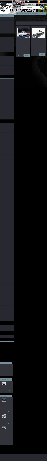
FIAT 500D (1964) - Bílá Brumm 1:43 (38, 42)
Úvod (17, 17)
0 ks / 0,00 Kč (43, 1)
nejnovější (34, 23)
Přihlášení (24, 1)
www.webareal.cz (13, 452)
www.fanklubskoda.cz (4, 345)
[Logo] (8, 7)
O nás (21, 13)
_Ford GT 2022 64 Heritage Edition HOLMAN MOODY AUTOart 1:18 (9, 429)
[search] (41, 7)
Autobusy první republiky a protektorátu (9, 383)
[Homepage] (18, 13)
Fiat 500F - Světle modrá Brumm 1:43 (23, 42)
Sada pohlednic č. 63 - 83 (9, 415)
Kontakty (36, 13)
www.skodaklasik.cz (4, 346)
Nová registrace (33, 1)
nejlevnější (24, 23)
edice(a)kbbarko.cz (5, 371)
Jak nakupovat (32, 13)
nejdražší (29, 23)
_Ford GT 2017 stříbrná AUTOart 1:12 (9, 400)
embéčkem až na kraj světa (5, 347)
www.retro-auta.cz (4, 344)
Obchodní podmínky (25, 13)
